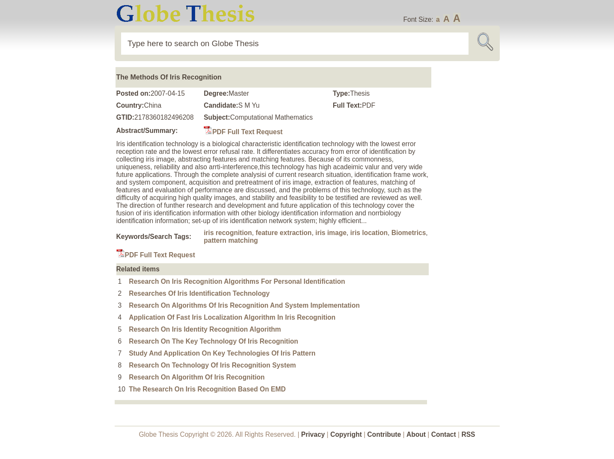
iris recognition (228, 232)
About (416, 434)
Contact (444, 434)
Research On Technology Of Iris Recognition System (212, 365)
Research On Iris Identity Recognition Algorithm (205, 329)
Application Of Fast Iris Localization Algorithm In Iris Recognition (232, 317)
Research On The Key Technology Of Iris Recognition (213, 341)
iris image (331, 232)
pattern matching (231, 240)
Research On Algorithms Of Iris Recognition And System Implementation (244, 305)
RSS (468, 434)
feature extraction (284, 232)
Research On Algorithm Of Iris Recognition (196, 377)
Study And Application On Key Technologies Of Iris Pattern (222, 353)
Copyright (346, 434)
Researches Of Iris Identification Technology (199, 293)
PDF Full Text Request (243, 131)
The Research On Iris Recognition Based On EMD (207, 389)
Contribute (384, 434)
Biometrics (409, 232)
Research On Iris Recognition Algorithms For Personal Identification (237, 281)
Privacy (313, 434)
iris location (369, 232)
